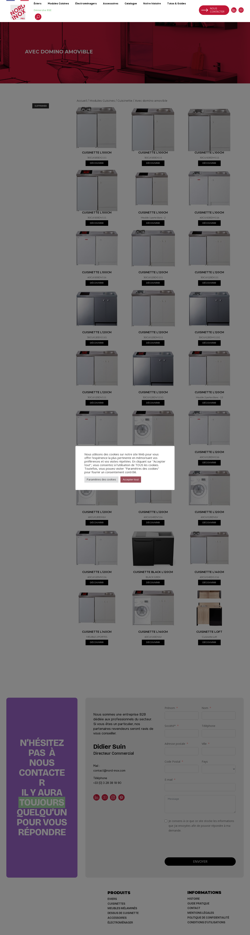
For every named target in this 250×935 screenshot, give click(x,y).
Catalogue (131, 3)
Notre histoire (152, 3)
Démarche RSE (43, 10)
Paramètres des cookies (101, 479)
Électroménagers (86, 3)
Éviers (37, 3)
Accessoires (110, 3)
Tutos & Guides (176, 3)
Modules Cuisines (58, 3)
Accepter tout (131, 479)
